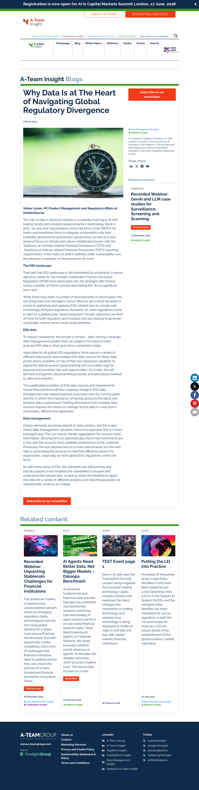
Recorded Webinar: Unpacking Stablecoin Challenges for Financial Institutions (38, 576)
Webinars (112, 43)
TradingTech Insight (72, 36)
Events (141, 43)
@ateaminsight (157, 740)
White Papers (93, 43)
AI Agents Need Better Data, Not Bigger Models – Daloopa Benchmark (79, 571)
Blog (77, 43)
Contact (66, 739)
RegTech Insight (127, 36)
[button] (99, 4)
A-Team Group (116, 740)
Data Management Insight (101, 36)
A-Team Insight (116, 745)
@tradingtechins (158, 750)
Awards (154, 43)
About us (67, 734)
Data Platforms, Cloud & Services (157, 145)
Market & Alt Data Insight (45, 36)
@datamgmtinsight (159, 755)
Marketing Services (150, 14)
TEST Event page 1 (118, 564)
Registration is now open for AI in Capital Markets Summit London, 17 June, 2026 (99, 4)
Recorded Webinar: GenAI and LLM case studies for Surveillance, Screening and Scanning (151, 206)
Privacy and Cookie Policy (77, 749)
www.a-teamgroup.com (35, 744)
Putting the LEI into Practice (155, 564)
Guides (127, 43)
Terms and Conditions (75, 763)
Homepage (63, 43)
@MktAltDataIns (158, 760)
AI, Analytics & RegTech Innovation (145, 138)
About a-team (103, 14)
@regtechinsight (158, 745)
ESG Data (146, 151)
